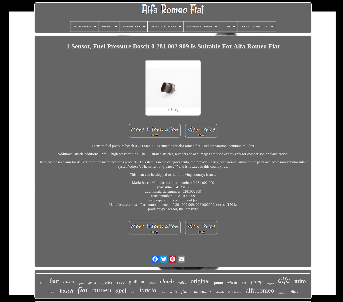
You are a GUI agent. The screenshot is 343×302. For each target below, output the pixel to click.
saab (121, 282)
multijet (281, 293)
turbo (68, 281)
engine (270, 283)
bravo (51, 292)
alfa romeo (260, 290)
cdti (43, 282)
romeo (101, 290)
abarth (220, 292)
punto (218, 282)
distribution (235, 292)
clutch (167, 281)
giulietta (136, 281)
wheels (232, 282)
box (244, 282)
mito (300, 281)
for (54, 280)
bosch (66, 291)
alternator (202, 291)
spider (152, 282)
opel (121, 290)
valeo (182, 282)
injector (106, 282)
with (173, 291)
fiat (83, 290)
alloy (294, 291)
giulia (92, 282)
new (163, 292)
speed (81, 283)
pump (256, 281)
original (200, 281)
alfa (284, 280)
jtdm (185, 291)
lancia (148, 290)
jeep (133, 292)
